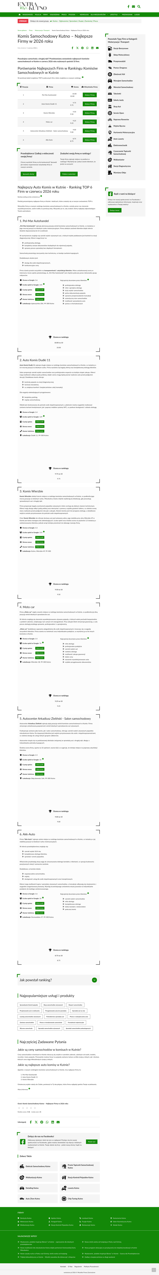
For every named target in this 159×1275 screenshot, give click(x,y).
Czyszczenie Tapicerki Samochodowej (122, 152)
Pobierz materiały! (69, 174)
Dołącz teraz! (114, 210)
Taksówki (117, 94)
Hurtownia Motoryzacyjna (124, 132)
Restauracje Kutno (88, 1225)
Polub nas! (91, 1142)
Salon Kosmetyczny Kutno (122, 1221)
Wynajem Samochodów (123, 81)
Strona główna (22, 30)
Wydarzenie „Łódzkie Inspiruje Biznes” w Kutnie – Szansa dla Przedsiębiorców (112, 1253)
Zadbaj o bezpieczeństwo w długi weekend (100, 1257)
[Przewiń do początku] (154, 1270)
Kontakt (63, 1266)
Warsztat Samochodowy (123, 87)
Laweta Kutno (73, 1188)
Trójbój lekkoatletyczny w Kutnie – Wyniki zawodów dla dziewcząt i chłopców (47, 1257)
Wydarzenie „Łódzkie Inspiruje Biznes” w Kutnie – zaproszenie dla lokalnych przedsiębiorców (47, 1243)
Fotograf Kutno (56, 1221)
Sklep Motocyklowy (121, 55)
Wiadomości (28, 14)
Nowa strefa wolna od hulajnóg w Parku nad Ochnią (103, 1242)
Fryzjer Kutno (87, 1221)
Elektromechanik (120, 145)
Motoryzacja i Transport (42, 30)
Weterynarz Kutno (26, 1221)
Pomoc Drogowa (120, 68)
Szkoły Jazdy (118, 100)
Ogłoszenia (55, 14)
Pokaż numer (39, 299)
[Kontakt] (133, 6)
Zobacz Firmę (90, 95)
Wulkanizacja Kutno (34, 1177)
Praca (64, 14)
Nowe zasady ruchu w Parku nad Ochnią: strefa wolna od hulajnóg (43, 1253)
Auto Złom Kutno (33, 1199)
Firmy (45, 14)
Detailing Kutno (32, 1188)
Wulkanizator (118, 160)
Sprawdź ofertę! (28, 174)
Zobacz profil (39, 289)
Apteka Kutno (56, 1218)
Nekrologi (84, 14)
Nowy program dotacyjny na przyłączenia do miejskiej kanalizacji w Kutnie (111, 1248)
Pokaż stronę (39, 294)
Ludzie (137, 14)
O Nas (70, 1266)
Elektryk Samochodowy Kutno (38, 1166)
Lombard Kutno (87, 1218)
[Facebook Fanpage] (127, 6)
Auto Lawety (118, 139)
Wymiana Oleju (119, 172)
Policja (38, 14)
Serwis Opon (118, 113)
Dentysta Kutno (25, 1218)
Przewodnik (127, 14)
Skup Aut (117, 106)
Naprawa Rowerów (121, 119)
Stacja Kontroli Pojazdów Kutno (80, 1177)
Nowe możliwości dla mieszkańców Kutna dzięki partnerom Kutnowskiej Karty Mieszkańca (48, 1249)
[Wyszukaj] (138, 6)
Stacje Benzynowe (120, 48)
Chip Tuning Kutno (75, 1199)
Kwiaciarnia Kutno (119, 1218)
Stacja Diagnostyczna (122, 166)
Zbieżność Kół (119, 74)
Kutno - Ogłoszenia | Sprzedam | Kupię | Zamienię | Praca (75, 21)
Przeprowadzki (119, 61)
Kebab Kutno (117, 1225)
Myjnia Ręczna (119, 126)
